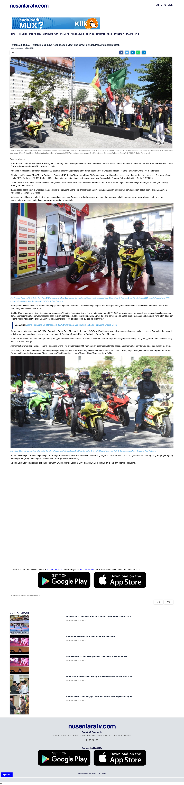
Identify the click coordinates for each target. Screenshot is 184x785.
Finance (23, 34)
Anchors (127, 735)
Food (109, 34)
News (13, 34)
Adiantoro (21, 159)
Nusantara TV (35, 595)
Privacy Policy (66, 735)
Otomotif (64, 34)
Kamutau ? (119, 34)
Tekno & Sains (77, 34)
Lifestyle (100, 34)
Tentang (56, 735)
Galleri (129, 34)
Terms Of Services (79, 735)
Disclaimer (91, 735)
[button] (121, 52)
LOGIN (170, 5)
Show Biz (90, 34)
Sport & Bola (35, 34)
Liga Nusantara (50, 34)
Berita (27, 595)
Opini (136, 34)
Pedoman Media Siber (105, 735)
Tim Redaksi (118, 735)
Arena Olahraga (17, 595)
